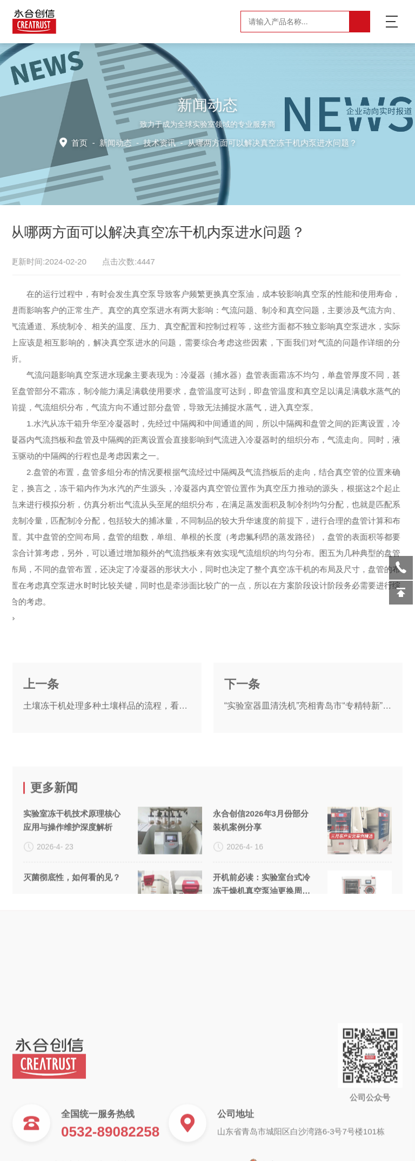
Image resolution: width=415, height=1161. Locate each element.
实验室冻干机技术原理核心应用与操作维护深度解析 (72, 865)
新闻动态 (118, 142)
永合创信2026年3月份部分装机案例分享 (261, 865)
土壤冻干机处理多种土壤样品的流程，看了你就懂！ (107, 727)
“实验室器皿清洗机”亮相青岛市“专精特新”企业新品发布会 (308, 727)
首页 (83, 142)
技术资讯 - (249, 142)
